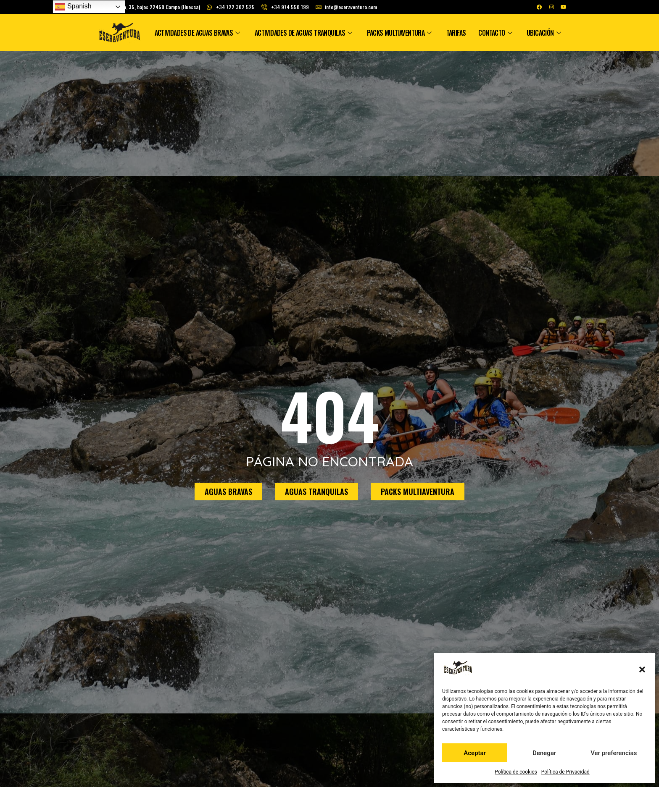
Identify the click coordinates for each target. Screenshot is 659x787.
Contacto (496, 33)
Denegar (544, 753)
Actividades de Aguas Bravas (198, 33)
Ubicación (545, 33)
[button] (642, 669)
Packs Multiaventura (400, 33)
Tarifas (456, 33)
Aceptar (475, 753)
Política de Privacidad (565, 772)
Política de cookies (516, 772)
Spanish (73, 7)
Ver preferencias (613, 753)
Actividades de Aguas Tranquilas (304, 33)
